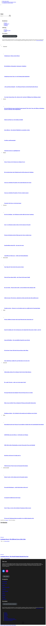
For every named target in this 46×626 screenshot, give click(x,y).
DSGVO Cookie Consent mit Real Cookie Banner (8, 625)
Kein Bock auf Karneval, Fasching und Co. (12, 455)
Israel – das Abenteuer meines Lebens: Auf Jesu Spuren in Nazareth (17, 224)
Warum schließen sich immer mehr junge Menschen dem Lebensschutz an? (18, 319)
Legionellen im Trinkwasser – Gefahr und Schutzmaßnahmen (16, 255)
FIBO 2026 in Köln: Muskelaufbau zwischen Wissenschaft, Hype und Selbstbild (19, 445)
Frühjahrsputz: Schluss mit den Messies (12, 55)
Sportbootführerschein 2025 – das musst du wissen (14, 245)
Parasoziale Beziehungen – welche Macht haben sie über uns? (16, 487)
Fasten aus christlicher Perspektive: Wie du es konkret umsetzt (16, 192)
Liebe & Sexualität (6, 467)
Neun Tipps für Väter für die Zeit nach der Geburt (14, 266)
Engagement (5, 46)
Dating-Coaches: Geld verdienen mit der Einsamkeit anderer (16, 477)
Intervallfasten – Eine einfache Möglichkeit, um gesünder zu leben (17, 130)
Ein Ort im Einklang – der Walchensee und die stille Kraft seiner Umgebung (19, 214)
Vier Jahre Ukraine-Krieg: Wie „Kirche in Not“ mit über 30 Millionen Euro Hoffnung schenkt (22, 97)
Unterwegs (4, 205)
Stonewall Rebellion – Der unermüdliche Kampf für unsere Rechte (17, 340)
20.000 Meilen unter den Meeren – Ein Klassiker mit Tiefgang (16, 434)
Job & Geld (5, 362)
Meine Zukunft (5, 257)
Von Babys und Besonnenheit (10, 140)
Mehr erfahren (5, 576)
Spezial (3, 597)
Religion (4, 152)
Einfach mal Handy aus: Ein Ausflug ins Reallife (13, 119)
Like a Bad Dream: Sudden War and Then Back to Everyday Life (16, 360)
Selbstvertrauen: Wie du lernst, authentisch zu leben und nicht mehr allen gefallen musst (21, 297)
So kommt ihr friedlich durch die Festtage (12, 497)
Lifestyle (4, 589)
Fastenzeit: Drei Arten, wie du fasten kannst (12, 203)
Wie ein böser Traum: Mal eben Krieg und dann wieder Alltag (16, 350)
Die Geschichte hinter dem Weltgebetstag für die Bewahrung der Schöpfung (18, 172)
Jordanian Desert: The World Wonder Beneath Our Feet (14, 556)
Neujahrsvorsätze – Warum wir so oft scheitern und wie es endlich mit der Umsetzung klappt (22, 308)
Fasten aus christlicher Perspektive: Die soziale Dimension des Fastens (17, 182)
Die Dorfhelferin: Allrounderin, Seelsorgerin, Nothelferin (15, 66)
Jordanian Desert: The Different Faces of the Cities (13, 539)
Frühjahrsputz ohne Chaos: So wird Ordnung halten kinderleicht (16, 76)
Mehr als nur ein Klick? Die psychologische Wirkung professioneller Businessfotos (20, 402)
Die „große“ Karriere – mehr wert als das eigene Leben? (15, 382)
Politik (4, 310)
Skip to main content (5, 1)
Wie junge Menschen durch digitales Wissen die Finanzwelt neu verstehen (18, 392)
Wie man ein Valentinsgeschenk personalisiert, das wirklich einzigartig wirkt (19, 518)
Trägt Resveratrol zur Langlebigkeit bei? (12, 150)
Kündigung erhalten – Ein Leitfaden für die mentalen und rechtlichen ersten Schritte (20, 413)
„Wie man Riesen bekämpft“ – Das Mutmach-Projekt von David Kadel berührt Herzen (21, 86)
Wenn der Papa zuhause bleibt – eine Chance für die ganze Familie (17, 277)
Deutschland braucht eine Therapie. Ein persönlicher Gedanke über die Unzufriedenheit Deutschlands (24, 424)
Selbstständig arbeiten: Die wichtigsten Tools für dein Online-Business (17, 372)
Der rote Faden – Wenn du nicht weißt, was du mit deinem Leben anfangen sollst (19, 287)
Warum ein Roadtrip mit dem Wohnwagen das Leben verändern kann (17, 235)
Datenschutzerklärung (39, 40)
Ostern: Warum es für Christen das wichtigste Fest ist (14, 161)
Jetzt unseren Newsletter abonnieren (9, 36)
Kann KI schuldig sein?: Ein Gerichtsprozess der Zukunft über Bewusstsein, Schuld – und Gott (22, 329)
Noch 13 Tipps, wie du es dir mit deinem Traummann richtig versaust (17, 507)
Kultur (4, 415)
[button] (9, 618)
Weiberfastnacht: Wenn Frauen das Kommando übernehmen (16, 465)
